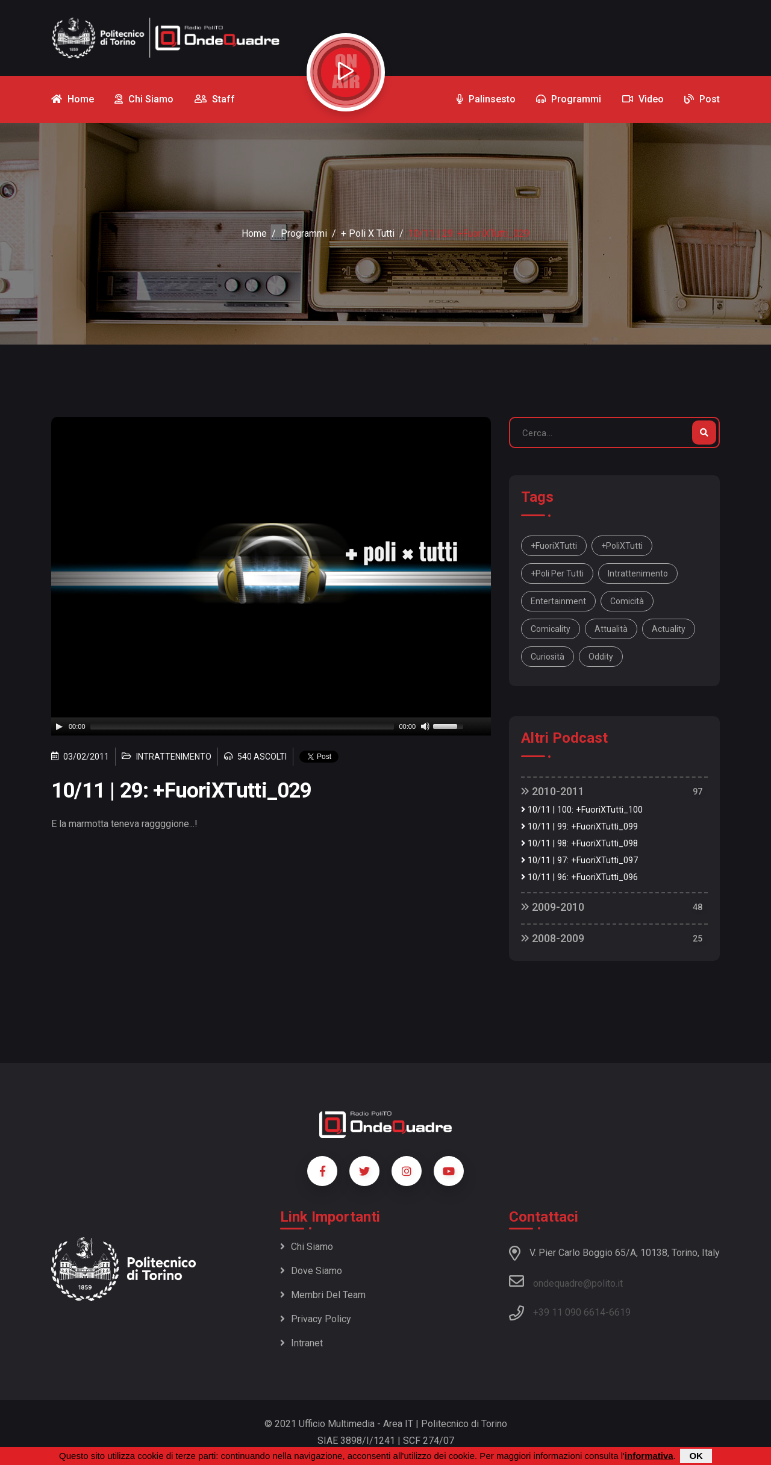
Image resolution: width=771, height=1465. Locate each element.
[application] (271, 726)
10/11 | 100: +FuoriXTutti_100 (582, 810)
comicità (627, 601)
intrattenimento (638, 573)
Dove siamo (311, 1270)
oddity (600, 656)
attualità (611, 629)
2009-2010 (552, 907)
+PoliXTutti (622, 546)
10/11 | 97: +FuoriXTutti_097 (579, 860)
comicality (550, 629)
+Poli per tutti (557, 573)
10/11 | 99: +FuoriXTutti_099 (579, 827)
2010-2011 (552, 791)
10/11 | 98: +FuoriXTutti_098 (579, 844)
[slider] (242, 726)
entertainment (558, 601)
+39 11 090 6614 (569, 1312)
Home (254, 233)
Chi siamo (306, 1246)
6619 (620, 1312)
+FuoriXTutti (554, 546)
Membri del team (323, 1295)
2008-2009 (552, 938)
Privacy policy (315, 1319)
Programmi (304, 233)
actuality (668, 629)
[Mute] (425, 726)
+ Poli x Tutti (368, 233)
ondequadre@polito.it (566, 1281)
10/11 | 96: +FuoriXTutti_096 (579, 877)
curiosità (547, 656)
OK (696, 1456)
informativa (649, 1456)
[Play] (59, 726)
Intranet (301, 1343)
